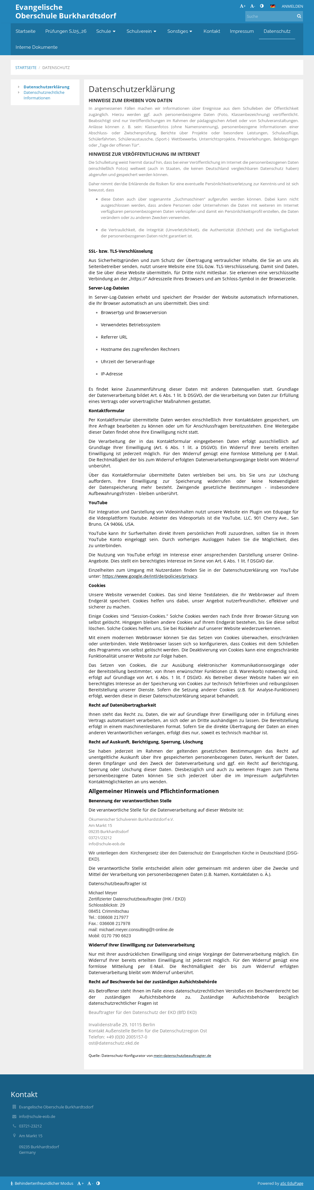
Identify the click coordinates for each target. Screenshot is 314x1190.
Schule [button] (106, 31)
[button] (273, 6)
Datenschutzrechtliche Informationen (44, 95)
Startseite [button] (26, 31)
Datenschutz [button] (277, 31)
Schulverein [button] (142, 31)
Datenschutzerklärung (46, 87)
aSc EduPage (291, 1183)
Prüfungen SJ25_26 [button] (65, 31)
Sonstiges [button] (180, 31)
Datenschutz (56, 67)
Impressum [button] (242, 31)
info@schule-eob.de (37, 1116)
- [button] (252, 6)
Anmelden (292, 6)
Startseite (25, 67)
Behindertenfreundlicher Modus (42, 1183)
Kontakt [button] (212, 31)
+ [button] (243, 6)
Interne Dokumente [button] (37, 47)
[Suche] (274, 16)
